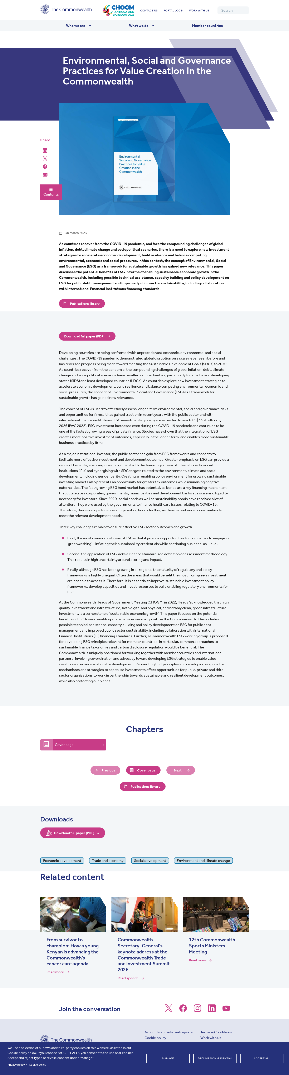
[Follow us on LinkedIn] (212, 1010)
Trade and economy (107, 861)
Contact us (149, 10)
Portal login (173, 10)
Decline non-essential (215, 1058)
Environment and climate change (203, 861)
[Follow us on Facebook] (183, 1010)
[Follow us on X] (168, 1010)
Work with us (199, 10)
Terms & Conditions (216, 1032)
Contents (51, 192)
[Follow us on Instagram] (197, 1010)
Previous (108, 770)
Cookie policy (155, 1038)
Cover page (64, 745)
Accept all (262, 1058)
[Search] (233, 10)
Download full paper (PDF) (85, 336)
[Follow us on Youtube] (226, 1010)
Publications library (85, 303)
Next (178, 770)
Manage (168, 1058)
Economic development (62, 861)
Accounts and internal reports (168, 1032)
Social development (150, 861)
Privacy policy (16, 1064)
